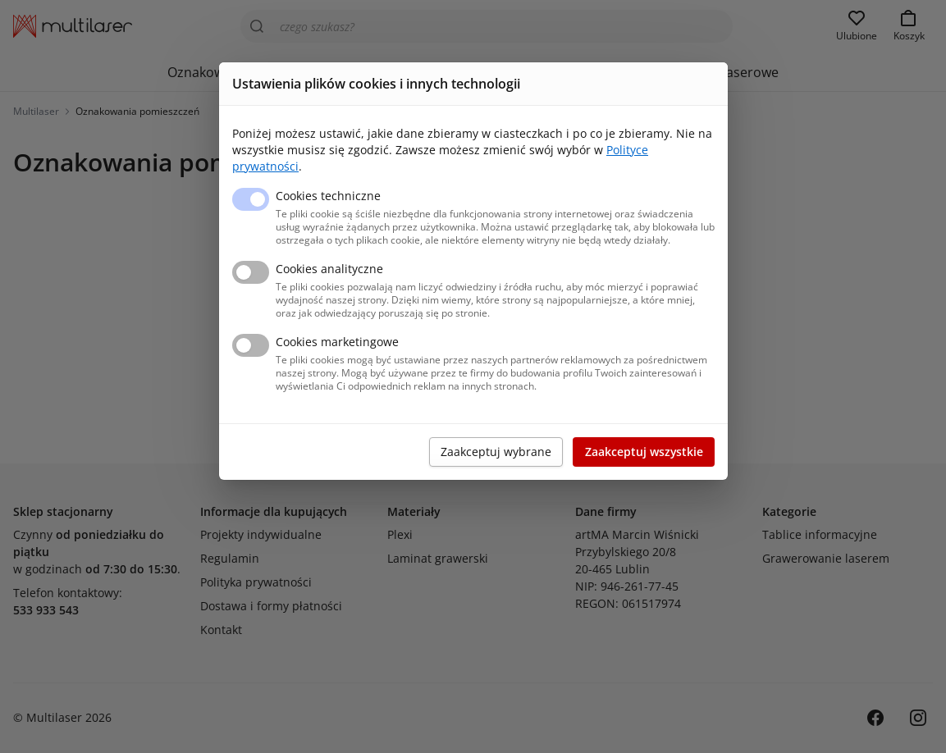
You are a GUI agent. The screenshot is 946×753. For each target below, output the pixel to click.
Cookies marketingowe (337, 341)
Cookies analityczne (329, 268)
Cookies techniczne (328, 195)
